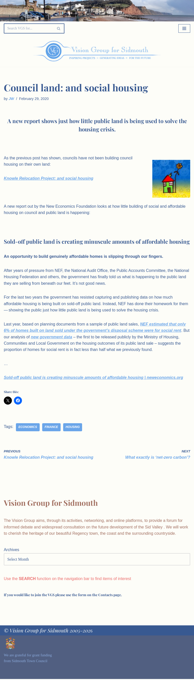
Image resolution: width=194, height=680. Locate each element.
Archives (11, 551)
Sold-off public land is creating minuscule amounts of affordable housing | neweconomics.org (94, 378)
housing (73, 428)
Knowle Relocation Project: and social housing (49, 178)
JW (11, 99)
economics (27, 428)
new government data (59, 337)
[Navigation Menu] (184, 28)
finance (51, 428)
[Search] (28, 28)
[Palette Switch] (163, 51)
